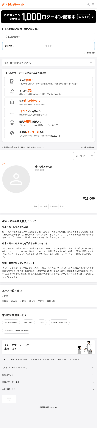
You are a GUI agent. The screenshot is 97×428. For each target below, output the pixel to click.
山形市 (23, 301)
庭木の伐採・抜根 (11, 322)
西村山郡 (51, 301)
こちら (54, 125)
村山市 (32, 301)
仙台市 (14, 301)
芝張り (41, 322)
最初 (35, 206)
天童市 (41, 301)
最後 (62, 206)
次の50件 (54, 206)
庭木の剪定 (28, 322)
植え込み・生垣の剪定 (59, 322)
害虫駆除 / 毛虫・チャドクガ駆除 (16, 331)
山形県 (5, 296)
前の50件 (43, 206)
